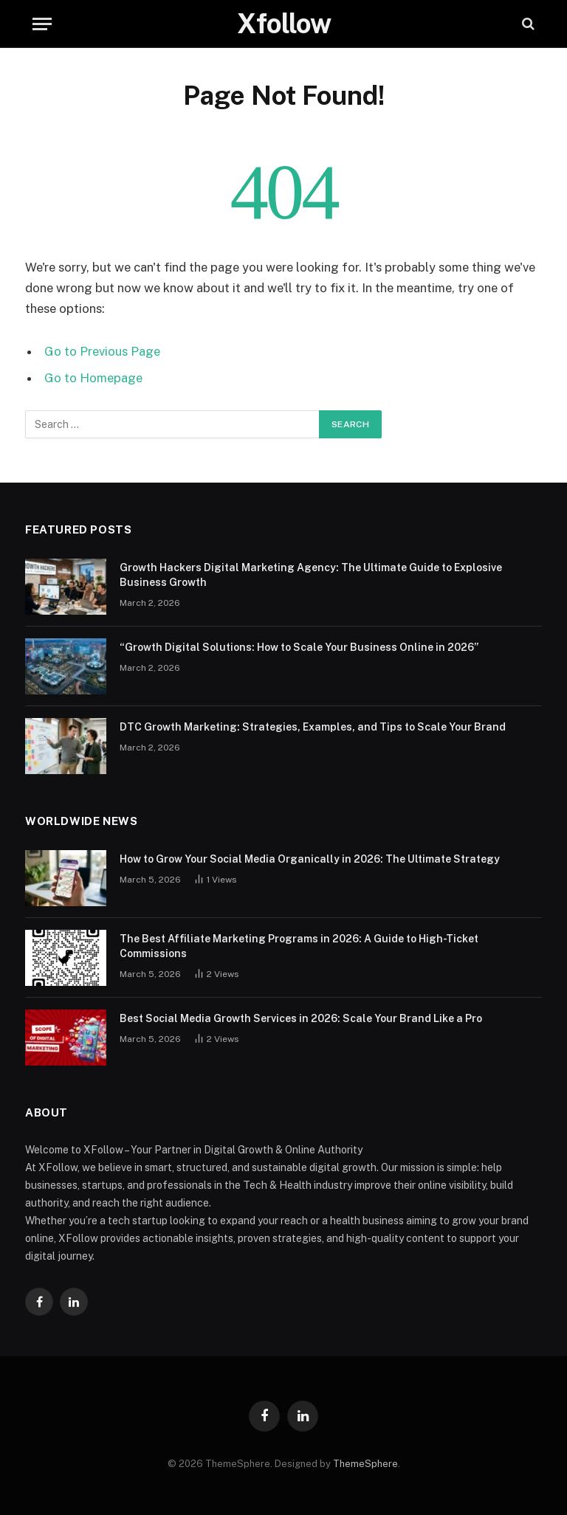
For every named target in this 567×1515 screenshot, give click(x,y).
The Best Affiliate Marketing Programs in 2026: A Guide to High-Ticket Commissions (299, 946)
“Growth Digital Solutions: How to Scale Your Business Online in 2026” (299, 647)
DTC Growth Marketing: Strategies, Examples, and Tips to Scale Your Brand (313, 727)
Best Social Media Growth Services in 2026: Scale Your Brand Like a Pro (301, 1018)
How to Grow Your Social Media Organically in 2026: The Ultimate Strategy (310, 859)
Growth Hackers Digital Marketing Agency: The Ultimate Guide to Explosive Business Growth (311, 575)
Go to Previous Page (102, 351)
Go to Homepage (93, 377)
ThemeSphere (365, 1463)
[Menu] (42, 24)
